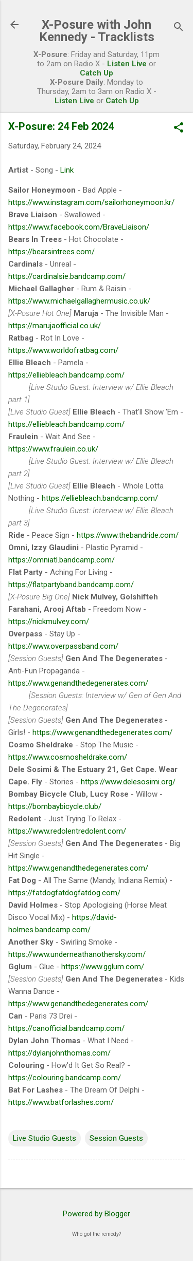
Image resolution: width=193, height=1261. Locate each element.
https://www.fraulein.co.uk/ (53, 449)
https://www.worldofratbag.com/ (63, 350)
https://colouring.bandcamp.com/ (64, 1077)
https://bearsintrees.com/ (51, 251)
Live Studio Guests (44, 1138)
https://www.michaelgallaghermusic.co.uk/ (79, 301)
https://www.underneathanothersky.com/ (77, 954)
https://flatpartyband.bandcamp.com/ (71, 584)
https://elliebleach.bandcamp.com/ (66, 375)
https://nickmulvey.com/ (48, 621)
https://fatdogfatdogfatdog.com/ (64, 892)
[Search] (178, 28)
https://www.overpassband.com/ (63, 646)
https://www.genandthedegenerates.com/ (78, 683)
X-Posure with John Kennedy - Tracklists (96, 30)
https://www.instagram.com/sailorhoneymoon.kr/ (91, 202)
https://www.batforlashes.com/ (61, 1102)
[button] (178, 128)
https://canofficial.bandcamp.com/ (66, 1028)
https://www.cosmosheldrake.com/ (67, 757)
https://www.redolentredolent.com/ (67, 831)
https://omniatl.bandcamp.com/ (61, 559)
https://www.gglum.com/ (102, 966)
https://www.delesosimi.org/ (128, 781)
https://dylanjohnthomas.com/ (59, 1053)
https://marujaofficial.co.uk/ (54, 325)
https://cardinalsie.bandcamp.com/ (67, 276)
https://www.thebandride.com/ (128, 535)
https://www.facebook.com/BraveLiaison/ (78, 227)
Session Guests (116, 1138)
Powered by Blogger (96, 1213)
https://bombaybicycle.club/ (54, 806)
